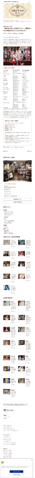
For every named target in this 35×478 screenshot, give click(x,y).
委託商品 (6, 217)
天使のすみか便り (11, 1)
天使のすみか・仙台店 (14, 20)
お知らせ (6, 227)
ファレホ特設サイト (6, 441)
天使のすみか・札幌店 (7, 450)
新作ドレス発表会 (7, 222)
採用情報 (5, 418)
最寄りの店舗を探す (17, 202)
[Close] (31, 460)
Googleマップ (7, 189)
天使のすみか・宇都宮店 (7, 453)
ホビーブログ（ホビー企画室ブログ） (10, 444)
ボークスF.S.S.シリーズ (7, 437)
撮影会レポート (16, 33)
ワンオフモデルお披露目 (9, 220)
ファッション (6, 216)
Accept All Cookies (16, 471)
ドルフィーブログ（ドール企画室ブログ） (10, 430)
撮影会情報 (21, 33)
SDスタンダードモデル (8, 212)
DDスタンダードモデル (8, 213)
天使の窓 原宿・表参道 (7, 456)
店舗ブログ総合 (6, 20)
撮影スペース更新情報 (8, 233)
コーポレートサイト (6, 416)
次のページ (29, 151)
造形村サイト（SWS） (7, 439)
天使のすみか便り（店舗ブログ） (9, 428)
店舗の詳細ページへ (17, 199)
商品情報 (5, 210)
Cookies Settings (16, 474)
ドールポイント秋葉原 (7, 455)
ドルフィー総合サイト (7, 427)
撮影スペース (10, 33)
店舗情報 (5, 225)
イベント (5, 219)
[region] (16, 468)
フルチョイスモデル (8, 214)
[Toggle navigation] (29, 1)
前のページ (5, 151)
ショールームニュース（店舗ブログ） (10, 442)
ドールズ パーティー (8, 223)
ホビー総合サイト (6, 436)
